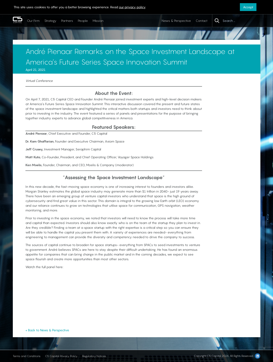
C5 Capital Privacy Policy (61, 356)
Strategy (50, 21)
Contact (201, 21)
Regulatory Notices (94, 356)
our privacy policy (132, 7)
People (83, 21)
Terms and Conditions (26, 356)
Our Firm (33, 21)
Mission (98, 21)
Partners (67, 21)
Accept (248, 7)
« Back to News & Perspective (47, 330)
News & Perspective (176, 21)
